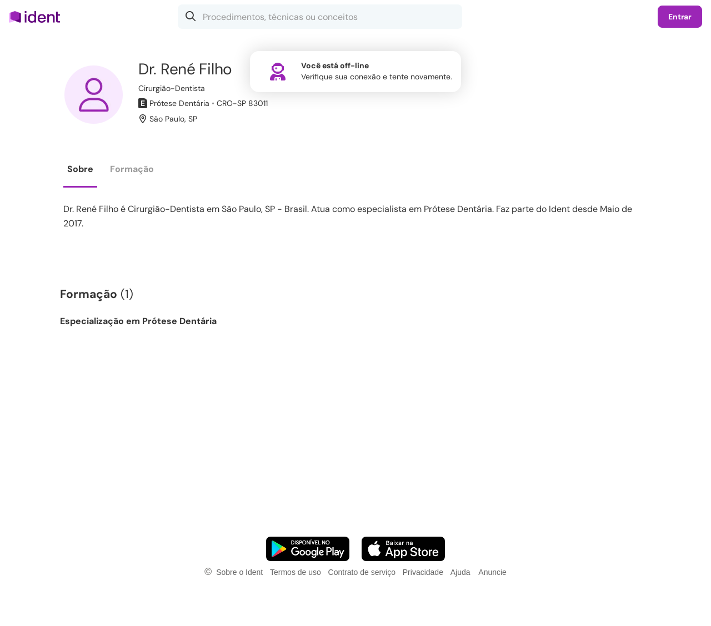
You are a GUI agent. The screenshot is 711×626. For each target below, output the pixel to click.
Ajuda (460, 572)
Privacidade (423, 572)
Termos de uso (295, 572)
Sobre (80, 169)
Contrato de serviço (361, 572)
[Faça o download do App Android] (308, 549)
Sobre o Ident (239, 572)
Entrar (680, 17)
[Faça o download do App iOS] (403, 549)
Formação (132, 169)
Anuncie (492, 572)
